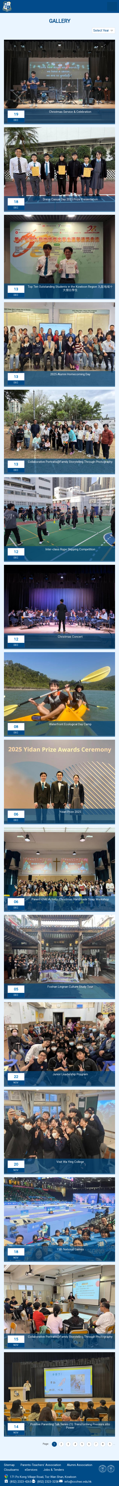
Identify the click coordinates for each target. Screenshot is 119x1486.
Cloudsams (11, 1470)
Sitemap (9, 1465)
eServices (31, 1470)
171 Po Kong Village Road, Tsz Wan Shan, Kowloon (43, 1477)
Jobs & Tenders (53, 1470)
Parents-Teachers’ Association (41, 1465)
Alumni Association (79, 1465)
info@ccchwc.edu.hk (78, 1481)
